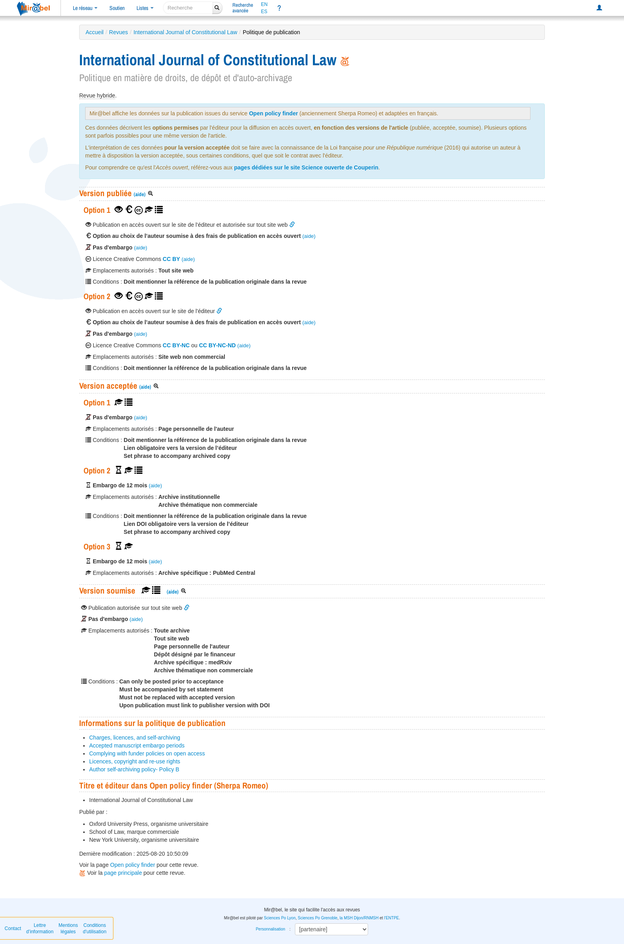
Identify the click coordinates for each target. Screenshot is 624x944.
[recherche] (188, 8)
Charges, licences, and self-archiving (134, 737)
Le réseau (85, 8)
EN (264, 4)
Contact (13, 928)
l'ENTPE (391, 918)
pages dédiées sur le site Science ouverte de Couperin (306, 167)
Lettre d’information (40, 928)
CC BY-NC (176, 345)
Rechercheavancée (242, 8)
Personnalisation (270, 929)
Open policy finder (273, 113)
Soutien (117, 8)
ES (264, 11)
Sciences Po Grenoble (317, 918)
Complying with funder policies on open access (147, 753)
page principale (123, 873)
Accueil (94, 32)
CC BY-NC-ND (217, 345)
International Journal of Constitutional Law (185, 32)
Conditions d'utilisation (94, 928)
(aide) (140, 194)
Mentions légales (68, 928)
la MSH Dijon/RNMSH (358, 918)
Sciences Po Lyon (280, 918)
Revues (118, 32)
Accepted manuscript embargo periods (137, 745)
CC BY (171, 259)
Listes (145, 8)
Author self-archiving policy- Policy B (134, 769)
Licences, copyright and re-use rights (134, 761)
